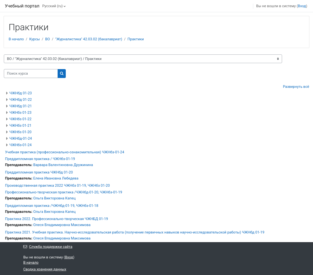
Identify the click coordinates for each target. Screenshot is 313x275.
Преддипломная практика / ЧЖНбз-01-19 (40, 159)
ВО (47, 39)
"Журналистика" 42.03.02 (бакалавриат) (88, 39)
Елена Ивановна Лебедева (55, 178)
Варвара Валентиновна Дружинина (63, 165)
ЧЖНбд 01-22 (20, 99)
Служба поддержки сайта (47, 247)
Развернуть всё (296, 86)
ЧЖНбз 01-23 (20, 112)
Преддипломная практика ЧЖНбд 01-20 (39, 172)
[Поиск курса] (31, 73)
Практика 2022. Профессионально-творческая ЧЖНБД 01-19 (56, 219)
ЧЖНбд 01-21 (20, 106)
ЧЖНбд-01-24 (20, 138)
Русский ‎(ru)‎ (52, 6)
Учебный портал (22, 6)
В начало (16, 39)
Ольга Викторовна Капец (54, 198)
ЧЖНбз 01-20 (20, 132)
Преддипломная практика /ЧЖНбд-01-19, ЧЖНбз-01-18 (51, 205)
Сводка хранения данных (44, 269)
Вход (302, 6)
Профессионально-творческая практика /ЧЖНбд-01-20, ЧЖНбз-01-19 (63, 192)
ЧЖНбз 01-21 (20, 125)
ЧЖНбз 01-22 (20, 119)
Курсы (34, 39)
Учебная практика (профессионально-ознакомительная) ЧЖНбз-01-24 (64, 152)
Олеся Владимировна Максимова (62, 225)
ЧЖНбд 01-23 (20, 93)
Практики (135, 39)
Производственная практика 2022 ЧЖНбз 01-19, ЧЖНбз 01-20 (57, 185)
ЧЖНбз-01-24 (20, 145)
